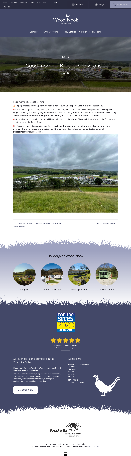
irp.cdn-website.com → (107, 223)
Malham (43, 381)
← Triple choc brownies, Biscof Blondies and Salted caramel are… (37, 225)
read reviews (65, 350)
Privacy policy (93, 446)
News (65, 57)
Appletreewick (19, 381)
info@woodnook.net (76, 382)
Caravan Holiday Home (90, 32)
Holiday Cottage (68, 32)
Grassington (49, 379)
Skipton (40, 379)
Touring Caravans (49, 32)
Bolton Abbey (30, 381)
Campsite (34, 32)
